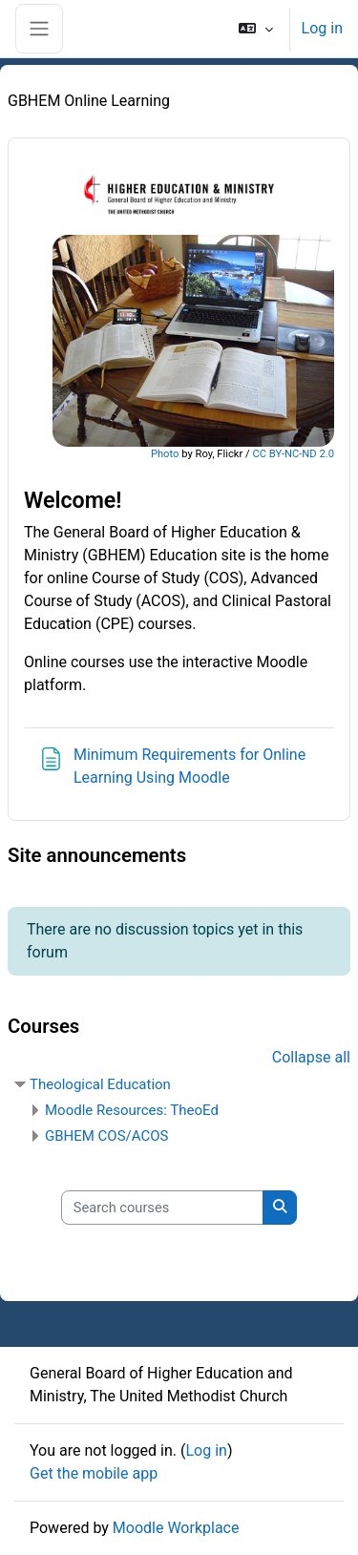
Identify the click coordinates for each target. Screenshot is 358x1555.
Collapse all (311, 1057)
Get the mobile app (94, 1473)
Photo (165, 454)
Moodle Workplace (176, 1528)
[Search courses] (162, 1207)
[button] (255, 28)
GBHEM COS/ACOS (106, 1136)
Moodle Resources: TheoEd (132, 1110)
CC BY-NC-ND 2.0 (293, 454)
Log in (322, 28)
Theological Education (100, 1084)
